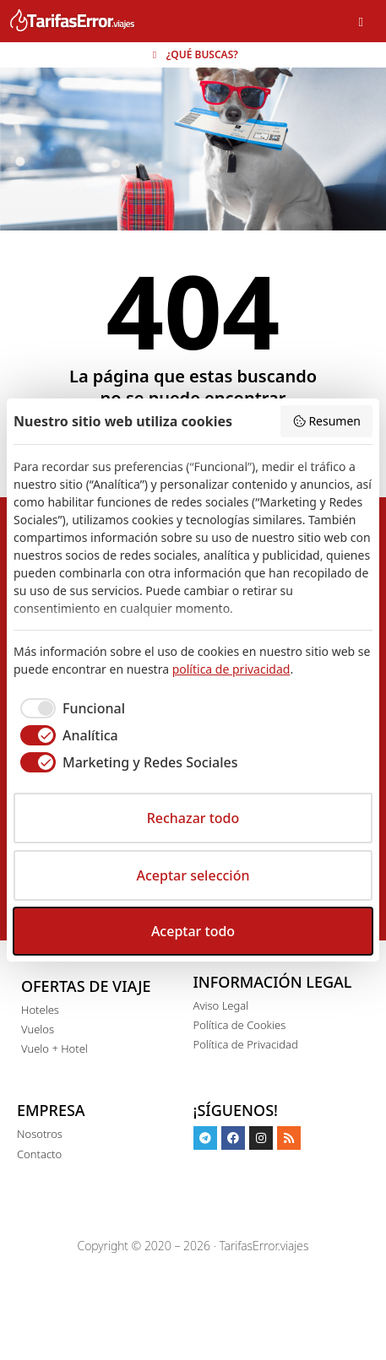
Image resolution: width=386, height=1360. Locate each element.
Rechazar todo (193, 818)
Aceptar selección (193, 875)
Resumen (326, 421)
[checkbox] (69, 708)
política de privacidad (231, 669)
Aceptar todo (193, 931)
